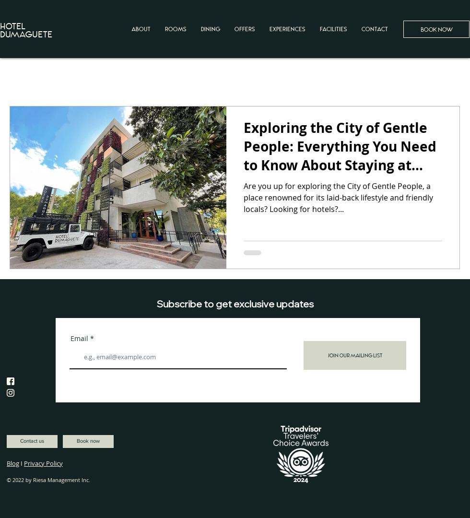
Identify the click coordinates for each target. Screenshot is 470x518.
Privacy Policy (43, 463)
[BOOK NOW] (436, 29)
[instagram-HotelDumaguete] (10, 393)
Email (79, 338)
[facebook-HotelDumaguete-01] (10, 381)
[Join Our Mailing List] (355, 355)
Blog (13, 463)
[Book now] (88, 441)
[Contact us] (32, 441)
